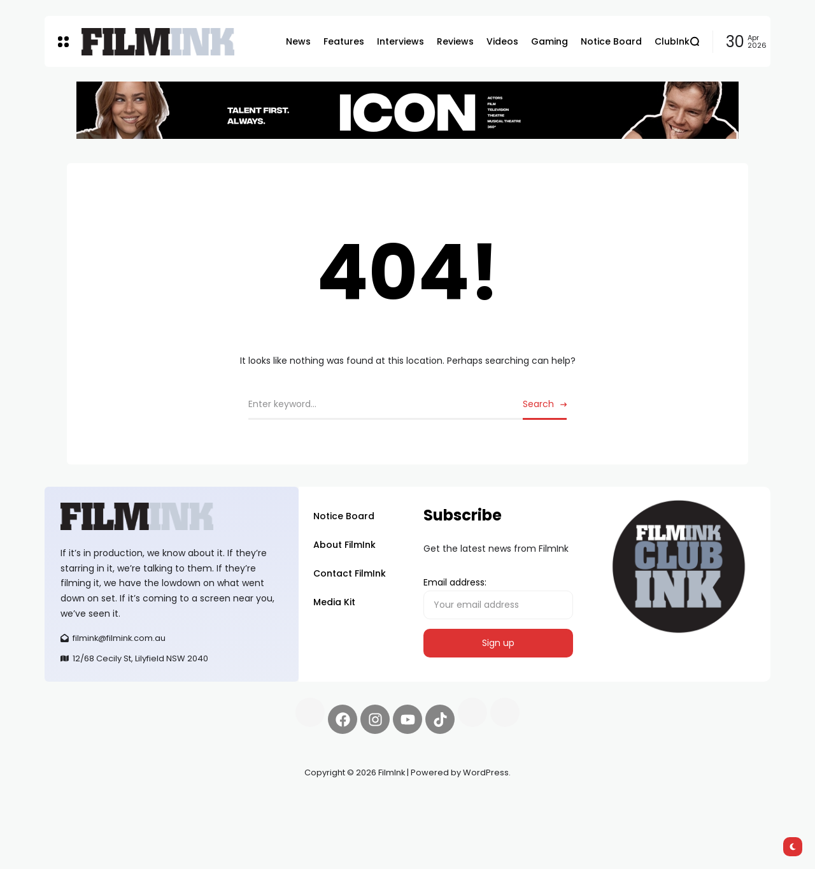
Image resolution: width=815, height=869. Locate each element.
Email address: (498, 597)
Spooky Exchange (216, 802)
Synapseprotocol (82, 802)
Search (538, 404)
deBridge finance (82, 818)
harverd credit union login (180, 818)
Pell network (148, 802)
